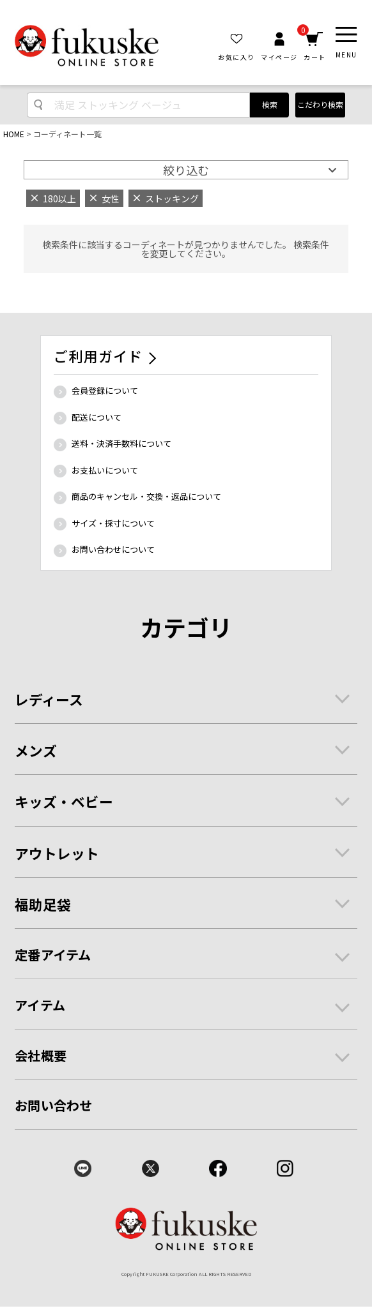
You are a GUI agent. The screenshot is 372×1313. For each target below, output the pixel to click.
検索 (269, 104)
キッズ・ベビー (64, 801)
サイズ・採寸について (113, 523)
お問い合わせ (53, 1105)
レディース (49, 699)
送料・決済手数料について (121, 443)
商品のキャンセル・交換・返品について (146, 496)
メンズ (36, 750)
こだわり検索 (320, 104)
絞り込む (186, 169)
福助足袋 (43, 904)
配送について (96, 417)
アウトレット (57, 853)
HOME (13, 133)
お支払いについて (105, 470)
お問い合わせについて (113, 549)
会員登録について (105, 390)
